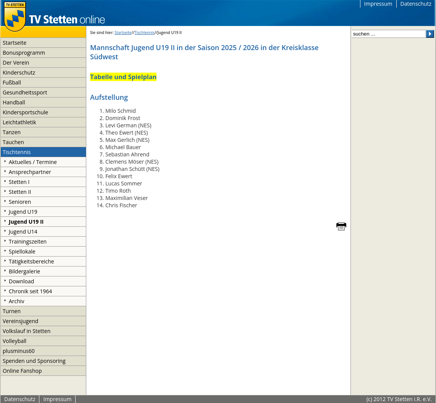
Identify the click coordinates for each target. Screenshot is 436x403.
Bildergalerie (24, 271)
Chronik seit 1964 (30, 291)
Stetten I (19, 181)
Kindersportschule (25, 112)
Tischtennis (17, 152)
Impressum (378, 3)
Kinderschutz (19, 72)
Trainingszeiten (28, 241)
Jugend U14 (23, 231)
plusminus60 (19, 350)
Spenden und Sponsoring (34, 360)
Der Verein (16, 62)
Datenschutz (415, 3)
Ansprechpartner (30, 172)
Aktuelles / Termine (33, 162)
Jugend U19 (23, 211)
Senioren (20, 201)
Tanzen (12, 132)
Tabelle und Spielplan (123, 77)
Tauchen (13, 142)
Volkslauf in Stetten (26, 331)
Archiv (16, 301)
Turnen (12, 311)
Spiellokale (22, 251)
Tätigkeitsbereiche (31, 261)
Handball (14, 102)
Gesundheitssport (25, 92)
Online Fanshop (22, 370)
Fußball (12, 82)
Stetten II (20, 191)
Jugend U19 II (26, 221)
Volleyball (14, 340)
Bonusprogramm (24, 52)
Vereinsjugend (20, 321)
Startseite (14, 42)
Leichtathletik (19, 122)
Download (21, 281)
